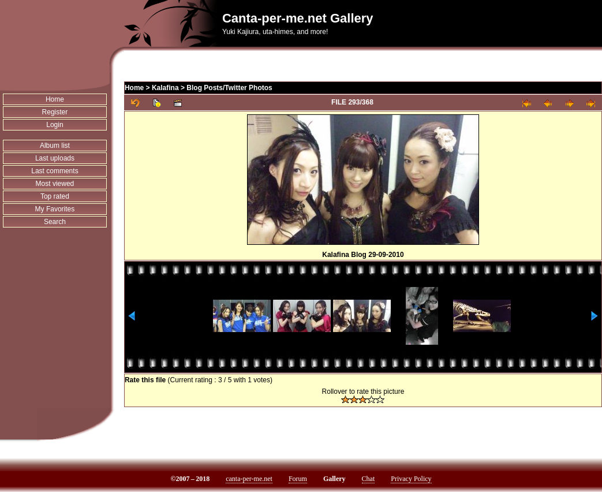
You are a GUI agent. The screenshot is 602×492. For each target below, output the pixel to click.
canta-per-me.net (249, 479)
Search (55, 222)
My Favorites (55, 209)
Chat (368, 479)
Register (55, 112)
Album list (55, 145)
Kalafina (165, 88)
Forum (298, 479)
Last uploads (54, 158)
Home (55, 99)
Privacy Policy (411, 479)
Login (54, 125)
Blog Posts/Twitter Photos (229, 88)
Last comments (54, 171)
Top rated (54, 196)
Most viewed (55, 184)
